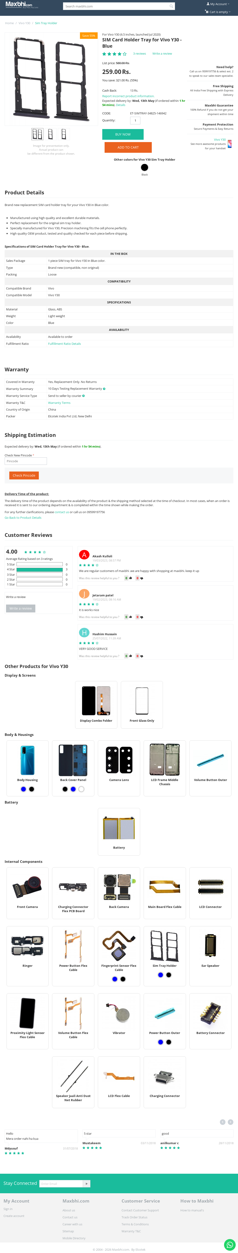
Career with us (72, 1224)
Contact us (70, 1217)
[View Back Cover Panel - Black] (65, 789)
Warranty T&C (131, 1231)
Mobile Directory (74, 1238)
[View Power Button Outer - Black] (168, 1042)
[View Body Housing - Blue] (23, 789)
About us (69, 1210)
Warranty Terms (59, 403)
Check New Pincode (18, 455)
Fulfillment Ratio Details (64, 344)
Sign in (8, 1209)
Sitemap (68, 1231)
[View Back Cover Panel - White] (81, 789)
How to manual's (192, 1210)
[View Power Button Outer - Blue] (160, 1042)
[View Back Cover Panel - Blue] (73, 789)
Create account (13, 1216)
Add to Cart (128, 147)
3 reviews (139, 53)
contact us (62, 512)
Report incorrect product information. (128, 96)
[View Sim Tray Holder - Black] (168, 974)
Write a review (162, 53)
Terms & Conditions (135, 1224)
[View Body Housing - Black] (31, 789)
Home (9, 23)
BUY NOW (123, 134)
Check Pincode (24, 475)
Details (120, 105)
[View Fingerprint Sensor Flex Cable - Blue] (114, 979)
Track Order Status (134, 1217)
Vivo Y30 (24, 23)
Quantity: (108, 120)
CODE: (106, 113)
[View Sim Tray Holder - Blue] (160, 974)
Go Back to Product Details (23, 517)
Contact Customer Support (140, 1210)
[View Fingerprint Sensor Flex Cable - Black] (123, 979)
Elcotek (140, 1249)
